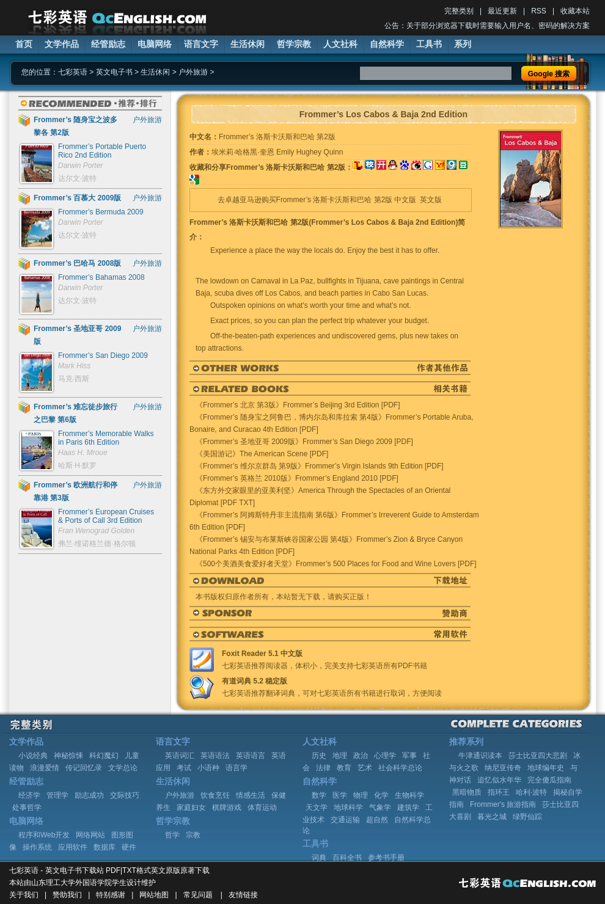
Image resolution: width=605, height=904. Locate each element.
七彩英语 (72, 72)
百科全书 (347, 857)
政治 (360, 755)
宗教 (193, 835)
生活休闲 (247, 44)
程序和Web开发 (44, 835)
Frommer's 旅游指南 (503, 804)
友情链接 (243, 895)
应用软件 (72, 847)
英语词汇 (179, 755)
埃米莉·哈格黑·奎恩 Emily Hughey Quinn (277, 152)
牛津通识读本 (480, 755)
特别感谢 (110, 895)
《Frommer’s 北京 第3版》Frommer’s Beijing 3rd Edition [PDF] (298, 405)
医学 (339, 795)
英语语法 (215, 755)
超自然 (377, 819)
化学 (381, 795)
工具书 (429, 44)
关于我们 (23, 895)
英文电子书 (114, 72)
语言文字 (201, 44)
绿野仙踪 (527, 816)
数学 (319, 795)
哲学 (172, 835)
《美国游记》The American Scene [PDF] (262, 454)
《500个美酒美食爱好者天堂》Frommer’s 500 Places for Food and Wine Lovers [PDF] (336, 564)
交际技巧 (124, 795)
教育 (344, 768)
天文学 (317, 807)
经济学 (29, 795)
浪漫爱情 (44, 768)
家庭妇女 (191, 807)
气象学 (380, 807)
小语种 (208, 768)
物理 (360, 795)
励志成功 (89, 795)
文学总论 (123, 768)
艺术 (365, 768)
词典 (319, 857)
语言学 (237, 768)
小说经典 (33, 755)
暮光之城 (492, 816)
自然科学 (387, 44)
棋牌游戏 (226, 807)
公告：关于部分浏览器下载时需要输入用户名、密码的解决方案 (487, 25)
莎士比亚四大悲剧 (537, 755)
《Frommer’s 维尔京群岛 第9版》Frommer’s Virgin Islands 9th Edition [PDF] (320, 466)
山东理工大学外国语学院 (71, 882)
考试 (184, 768)
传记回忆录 (83, 768)
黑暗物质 (467, 792)
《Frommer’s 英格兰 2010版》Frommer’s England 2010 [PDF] (297, 478)
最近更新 (502, 11)
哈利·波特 (531, 792)
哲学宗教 (294, 44)
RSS (538, 11)
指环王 (499, 792)
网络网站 (90, 835)
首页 (23, 44)
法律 (323, 768)
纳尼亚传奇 (503, 768)
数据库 (105, 847)
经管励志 (108, 44)
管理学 (57, 795)
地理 (339, 755)
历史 (319, 755)
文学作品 (62, 44)
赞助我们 (67, 895)
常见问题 (198, 895)
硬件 (129, 847)
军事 (409, 755)
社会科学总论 (400, 768)
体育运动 (262, 807)
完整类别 (459, 11)
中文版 (405, 199)
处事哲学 (27, 807)
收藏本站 (575, 11)
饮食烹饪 (215, 795)
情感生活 (250, 795)
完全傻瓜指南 (549, 780)
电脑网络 (155, 44)
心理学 (385, 755)
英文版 (431, 199)
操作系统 (37, 847)
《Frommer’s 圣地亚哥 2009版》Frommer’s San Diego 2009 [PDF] (304, 441)
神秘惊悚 (68, 755)
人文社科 (340, 44)
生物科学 (409, 795)
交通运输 (345, 819)
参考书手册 (386, 857)
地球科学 (348, 807)
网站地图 (154, 895)
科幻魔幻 (104, 755)
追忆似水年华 (499, 780)
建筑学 (408, 807)
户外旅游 (193, 72)
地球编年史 (545, 768)
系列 (462, 44)
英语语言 (250, 755)
